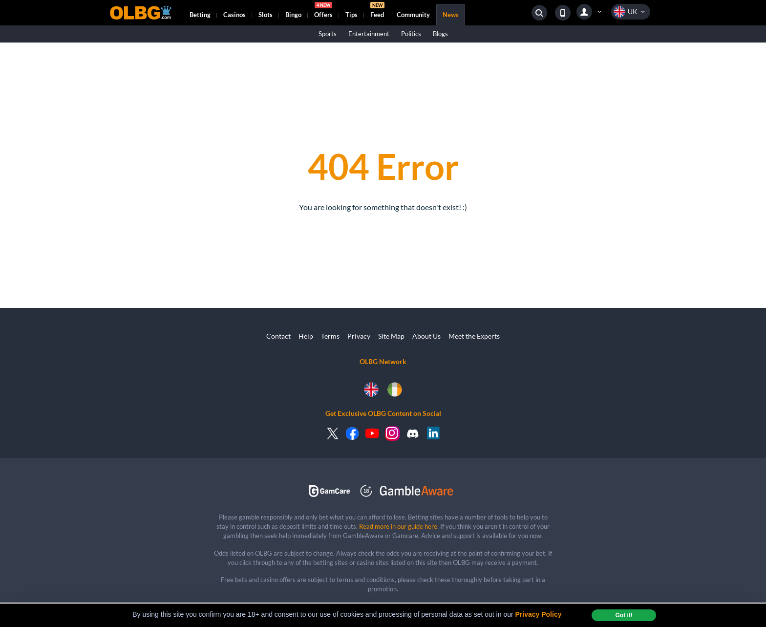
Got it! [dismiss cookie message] (623, 615)
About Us (426, 336)
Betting (200, 15)
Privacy (358, 336)
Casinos (234, 15)
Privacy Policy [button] (538, 614)
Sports (328, 34)
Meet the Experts (474, 336)
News (451, 15)
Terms (330, 336)
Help (305, 336)
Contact (278, 336)
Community (413, 15)
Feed (377, 11)
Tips (351, 15)
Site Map (391, 336)
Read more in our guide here (398, 526)
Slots (265, 15)
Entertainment (368, 34)
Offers (323, 11)
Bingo (293, 15)
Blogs (440, 34)
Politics (411, 34)
